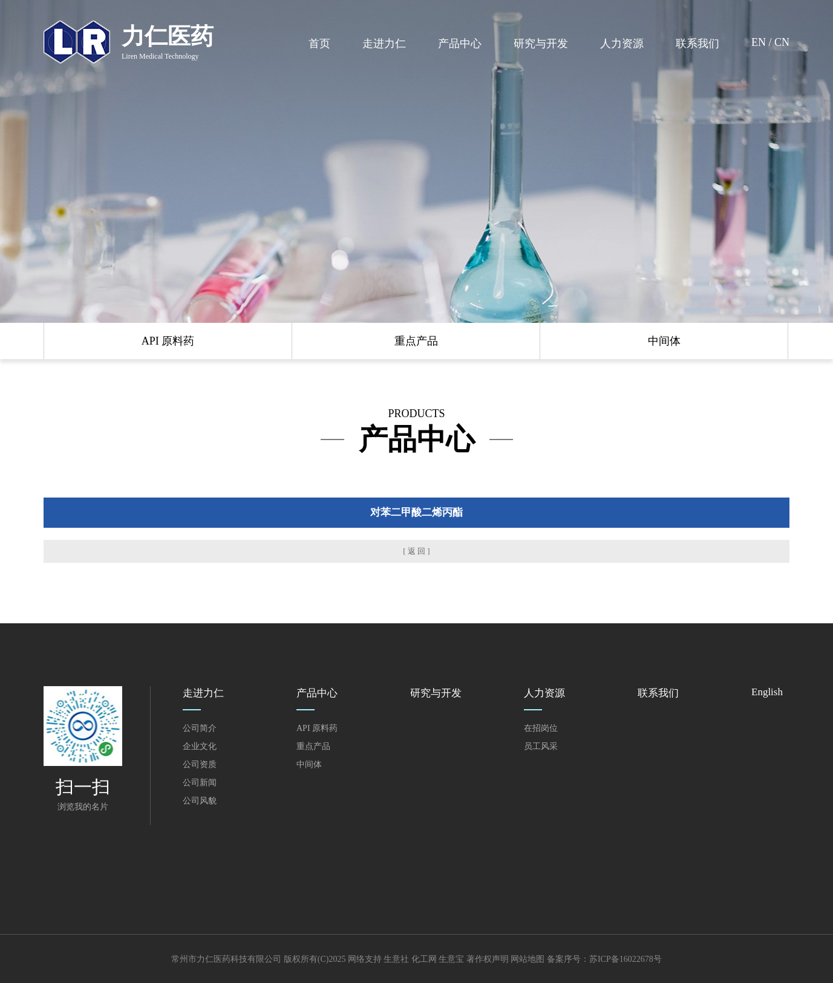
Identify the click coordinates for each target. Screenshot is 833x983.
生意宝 (451, 959)
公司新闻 (200, 782)
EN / (762, 42)
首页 (319, 43)
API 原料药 (317, 728)
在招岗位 (541, 728)
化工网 (424, 959)
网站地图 (527, 959)
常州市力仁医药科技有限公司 (226, 959)
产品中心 (460, 43)
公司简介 (200, 728)
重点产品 (313, 746)
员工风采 (541, 746)
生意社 (396, 959)
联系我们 (697, 43)
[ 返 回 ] (416, 551)
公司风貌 (200, 800)
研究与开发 (541, 43)
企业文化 (200, 746)
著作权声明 (487, 959)
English (767, 692)
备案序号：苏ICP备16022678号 (604, 959)
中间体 (309, 764)
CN (781, 42)
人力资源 (622, 43)
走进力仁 (384, 43)
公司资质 (200, 764)
